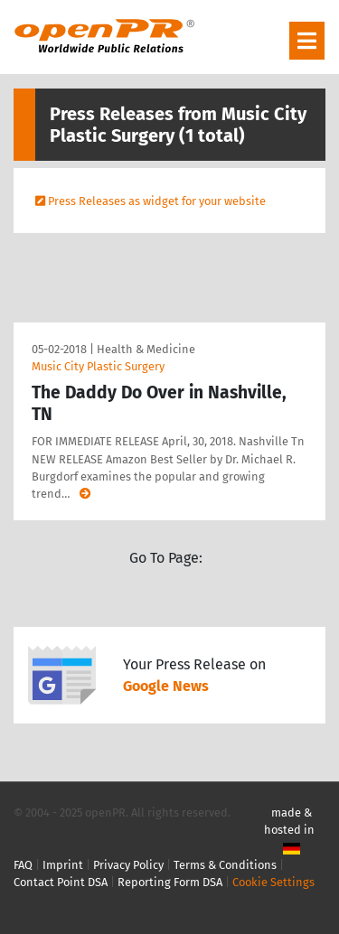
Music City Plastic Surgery (98, 366)
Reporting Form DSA (170, 882)
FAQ (23, 865)
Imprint (62, 865)
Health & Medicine (146, 349)
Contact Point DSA (61, 882)
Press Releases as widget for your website (157, 201)
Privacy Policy (128, 865)
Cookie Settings (273, 882)
